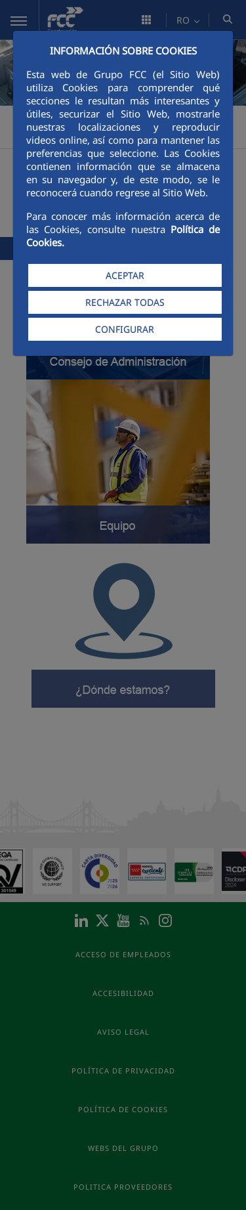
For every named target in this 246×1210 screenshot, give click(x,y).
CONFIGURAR (124, 329)
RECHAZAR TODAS (125, 302)
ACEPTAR (125, 275)
